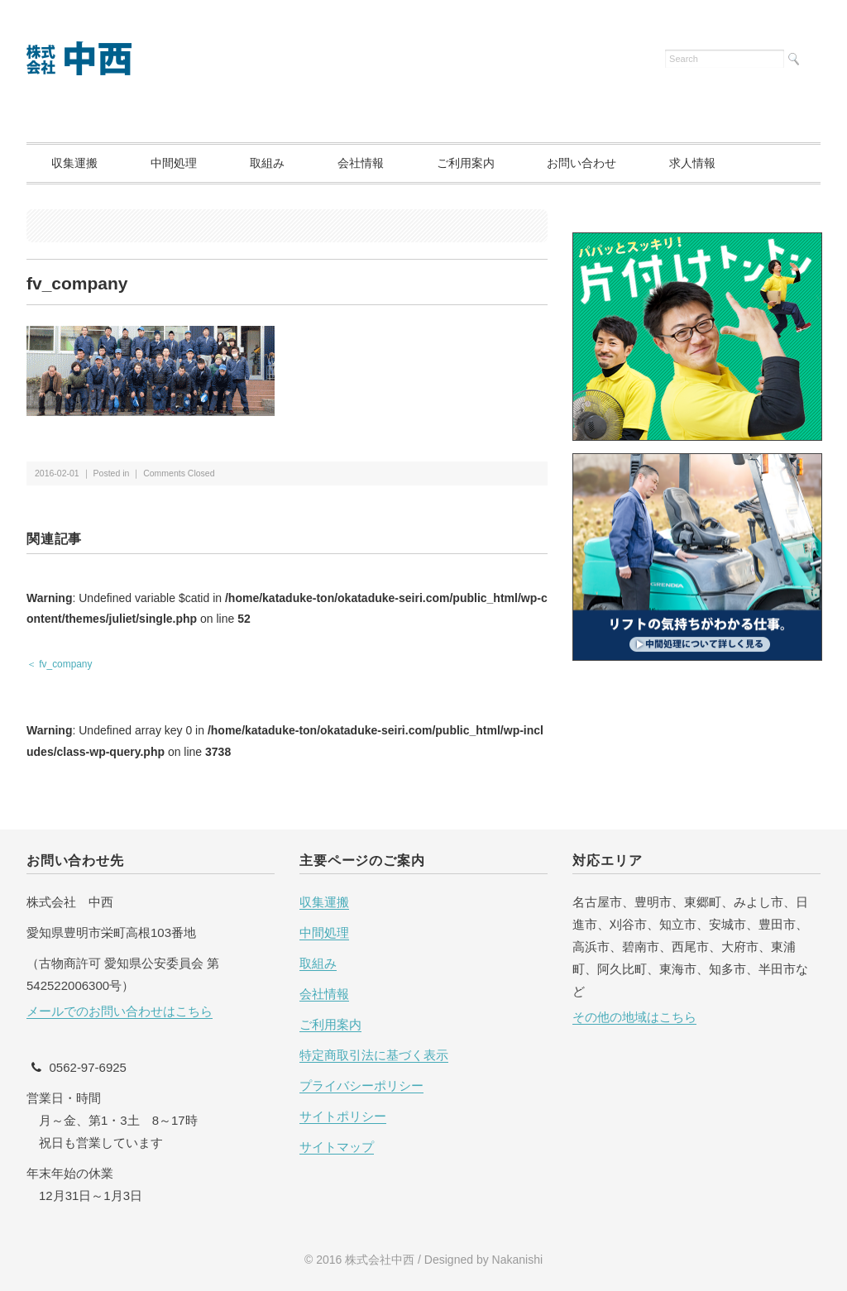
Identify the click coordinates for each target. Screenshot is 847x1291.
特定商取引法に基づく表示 (373, 1055)
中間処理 (174, 163)
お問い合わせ (581, 163)
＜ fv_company (59, 664)
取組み (267, 163)
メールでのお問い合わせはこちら (119, 1011)
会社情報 (360, 163)
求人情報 (692, 163)
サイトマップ (336, 1147)
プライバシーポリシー (361, 1085)
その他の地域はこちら (634, 1017)
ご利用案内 (466, 163)
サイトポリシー (342, 1116)
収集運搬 (74, 163)
